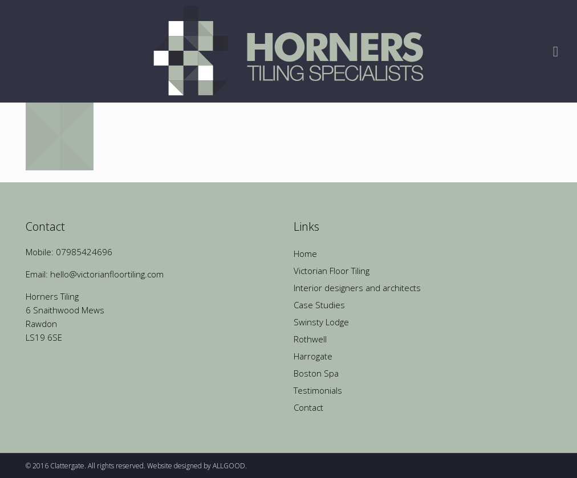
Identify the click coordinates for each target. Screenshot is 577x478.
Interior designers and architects (357, 287)
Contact (308, 407)
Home (305, 253)
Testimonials (318, 390)
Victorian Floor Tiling (331, 270)
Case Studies (319, 305)
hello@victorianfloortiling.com (107, 274)
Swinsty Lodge (321, 322)
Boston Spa (316, 373)
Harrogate (313, 356)
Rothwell (310, 339)
